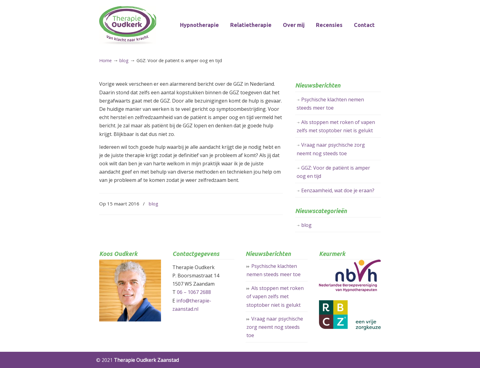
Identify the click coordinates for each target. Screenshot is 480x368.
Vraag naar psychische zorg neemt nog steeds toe (331, 148)
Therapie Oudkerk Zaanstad (127, 25)
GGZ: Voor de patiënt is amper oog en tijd (333, 171)
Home (105, 60)
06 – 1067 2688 (194, 292)
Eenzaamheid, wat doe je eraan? (337, 190)
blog (124, 60)
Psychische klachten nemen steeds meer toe (330, 103)
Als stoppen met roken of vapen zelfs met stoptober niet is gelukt (336, 126)
